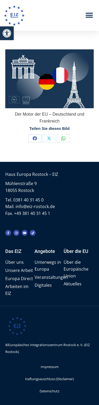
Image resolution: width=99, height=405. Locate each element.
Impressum (50, 366)
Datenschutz (49, 391)
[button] (7, 33)
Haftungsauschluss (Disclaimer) (49, 378)
